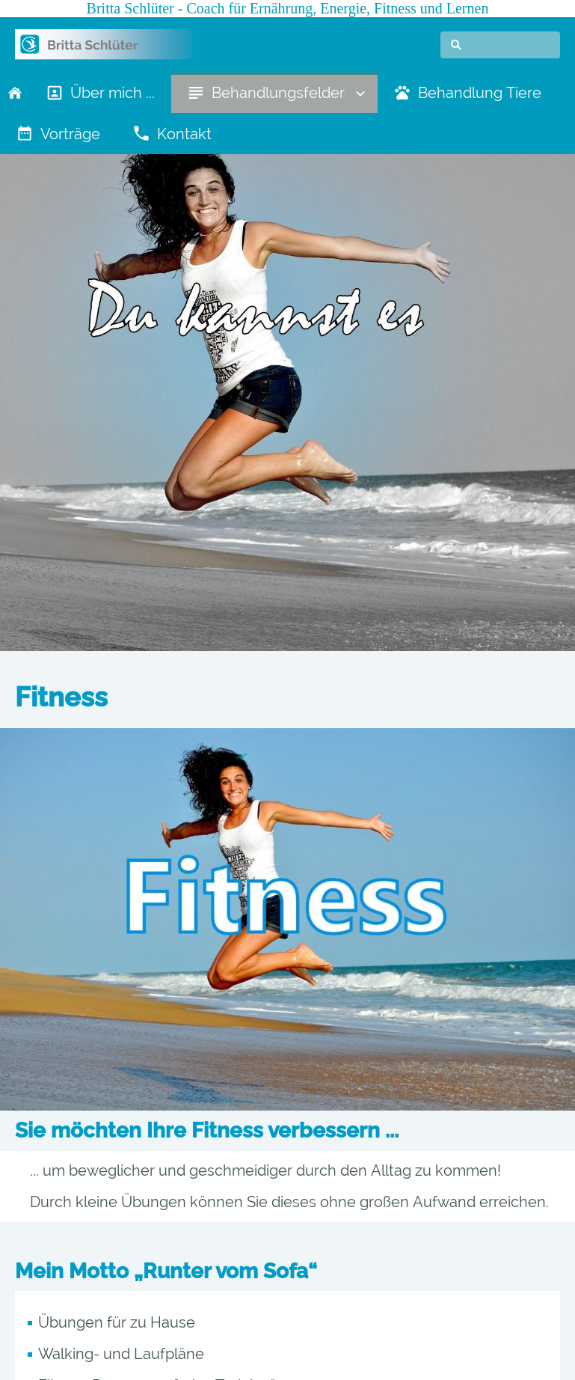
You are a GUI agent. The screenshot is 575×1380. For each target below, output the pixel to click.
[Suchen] (500, 44)
